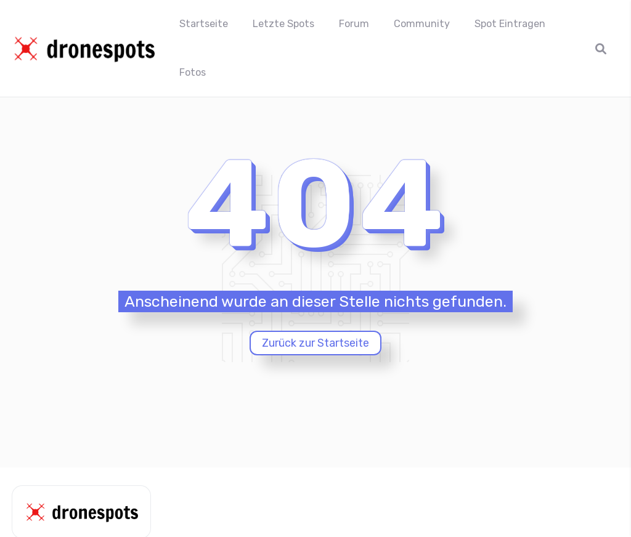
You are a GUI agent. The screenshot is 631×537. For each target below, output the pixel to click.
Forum (354, 24)
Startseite (203, 24)
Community (422, 24)
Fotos (192, 72)
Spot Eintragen (509, 24)
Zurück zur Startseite (315, 343)
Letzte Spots (283, 24)
